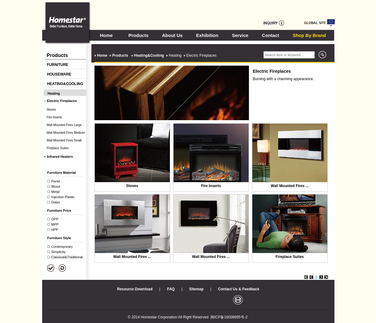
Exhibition (207, 35)
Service (240, 35)
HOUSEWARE (59, 74)
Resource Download (135, 289)
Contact (270, 35)
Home (106, 35)
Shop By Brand (309, 35)
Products (139, 35)
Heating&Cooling (149, 55)
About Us (172, 35)
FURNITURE (57, 65)
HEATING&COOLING (65, 84)
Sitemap (196, 289)
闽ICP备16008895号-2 (228, 317)
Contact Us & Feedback (238, 289)
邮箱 (238, 300)
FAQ (171, 289)
